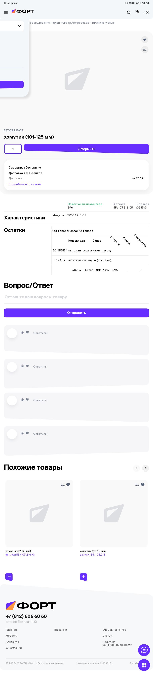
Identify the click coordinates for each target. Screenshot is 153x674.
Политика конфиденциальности (117, 643)
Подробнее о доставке (25, 184)
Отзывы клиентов (114, 629)
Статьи (107, 635)
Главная (9, 22)
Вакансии (60, 629)
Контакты (10, 3)
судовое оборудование (34, 22)
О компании (14, 647)
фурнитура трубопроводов (71, 22)
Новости (12, 635)
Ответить (40, 333)
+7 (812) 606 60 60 (137, 3)
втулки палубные (103, 22)
